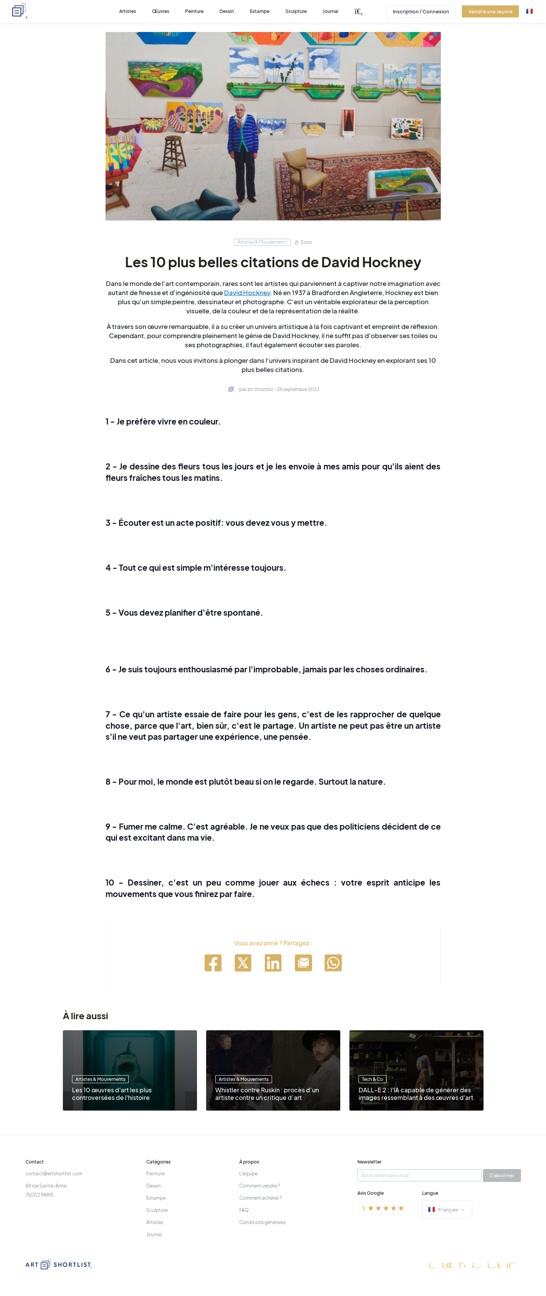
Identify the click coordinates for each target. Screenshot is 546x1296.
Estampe (156, 1198)
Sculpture (157, 1210)
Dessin (153, 1186)
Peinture (155, 1173)
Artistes (154, 1222)
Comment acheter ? (260, 1198)
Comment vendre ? (259, 1186)
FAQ (244, 1210)
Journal (154, 1234)
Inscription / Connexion (421, 11)
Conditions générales (262, 1222)
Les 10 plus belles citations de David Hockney (273, 261)
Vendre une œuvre (490, 11)
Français (447, 1210)
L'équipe (248, 1173)
